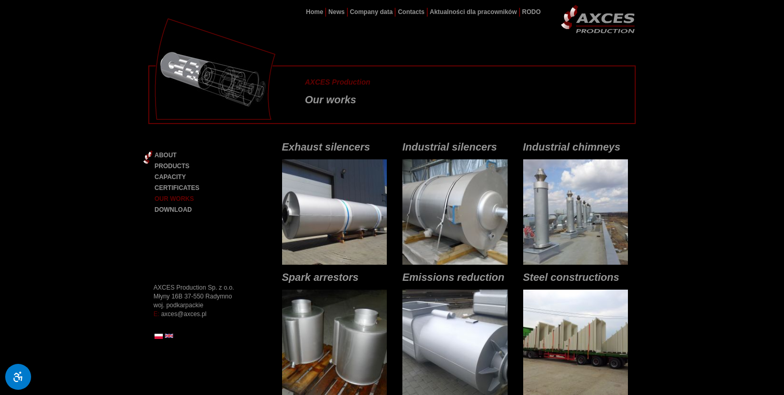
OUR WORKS (174, 198)
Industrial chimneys (572, 147)
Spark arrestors (320, 277)
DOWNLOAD (173, 209)
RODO (531, 12)
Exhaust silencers (326, 147)
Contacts (411, 12)
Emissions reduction (453, 277)
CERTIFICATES (177, 188)
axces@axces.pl (184, 314)
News (336, 12)
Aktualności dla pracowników (473, 12)
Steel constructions (571, 277)
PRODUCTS (172, 166)
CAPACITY (170, 177)
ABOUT (166, 155)
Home (314, 12)
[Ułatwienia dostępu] (18, 377)
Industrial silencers (449, 147)
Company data (371, 12)
